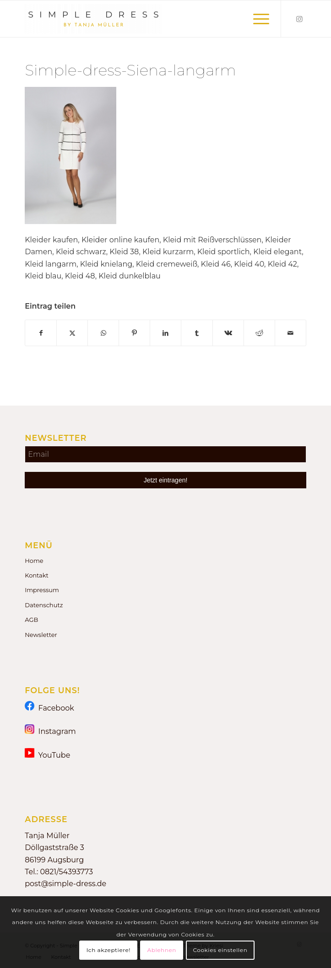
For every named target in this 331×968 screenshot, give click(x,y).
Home (34, 560)
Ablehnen (161, 950)
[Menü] (256, 18)
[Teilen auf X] (72, 333)
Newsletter (41, 634)
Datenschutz (44, 605)
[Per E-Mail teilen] (290, 333)
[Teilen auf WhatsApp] (103, 333)
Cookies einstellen (220, 950)
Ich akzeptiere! (108, 950)
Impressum (42, 590)
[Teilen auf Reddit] (259, 333)
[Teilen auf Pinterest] (134, 333)
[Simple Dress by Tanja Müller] (137, 18)
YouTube (47, 754)
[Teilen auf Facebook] (40, 333)
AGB (31, 619)
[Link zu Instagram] (299, 19)
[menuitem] (256, 18)
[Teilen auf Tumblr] (196, 333)
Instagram (50, 731)
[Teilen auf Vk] (228, 333)
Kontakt (37, 575)
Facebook (49, 707)
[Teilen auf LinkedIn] (165, 333)
